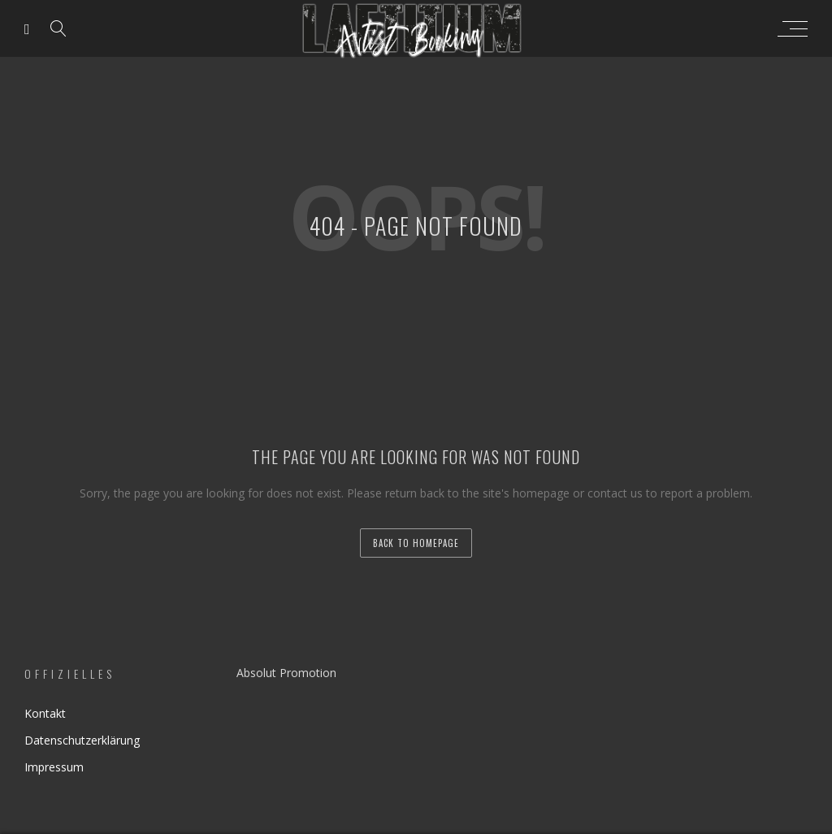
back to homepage (416, 542)
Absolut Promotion (286, 672)
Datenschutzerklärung (82, 740)
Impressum (54, 767)
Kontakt (45, 713)
